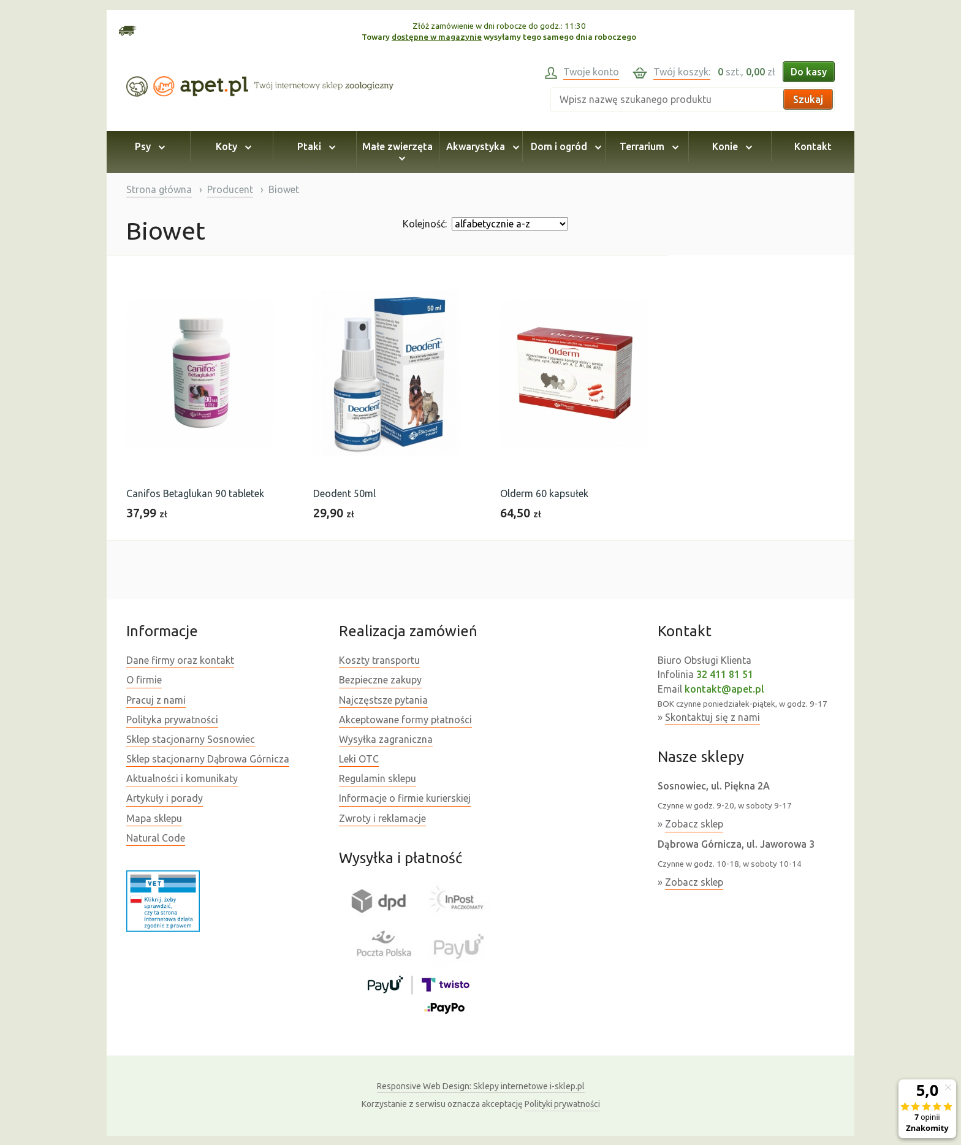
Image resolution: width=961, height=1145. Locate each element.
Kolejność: (425, 223)
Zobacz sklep (694, 823)
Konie (730, 146)
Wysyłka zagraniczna (386, 739)
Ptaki (314, 146)
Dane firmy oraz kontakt (180, 660)
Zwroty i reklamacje (382, 818)
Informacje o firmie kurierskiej (405, 798)
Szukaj (808, 99)
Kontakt (813, 146)
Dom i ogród (564, 146)
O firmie (144, 679)
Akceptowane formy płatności (405, 719)
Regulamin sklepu (377, 778)
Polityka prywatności (172, 719)
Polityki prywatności (562, 1104)
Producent (230, 189)
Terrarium (647, 146)
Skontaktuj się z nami (712, 717)
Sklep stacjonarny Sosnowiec (190, 739)
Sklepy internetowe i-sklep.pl (481, 1086)
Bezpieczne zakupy (380, 679)
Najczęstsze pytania (383, 700)
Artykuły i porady (164, 798)
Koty (232, 146)
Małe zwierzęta (397, 152)
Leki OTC (359, 758)
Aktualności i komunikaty (182, 778)
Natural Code (155, 837)
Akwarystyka (480, 146)
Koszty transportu (379, 660)
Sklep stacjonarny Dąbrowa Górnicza (207, 758)
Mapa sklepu (154, 818)
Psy (148, 146)
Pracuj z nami (156, 700)
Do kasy (809, 71)
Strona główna (159, 189)
